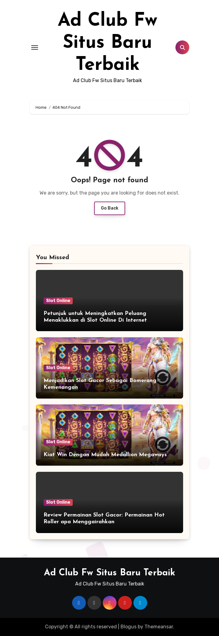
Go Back (109, 208)
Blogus (128, 627)
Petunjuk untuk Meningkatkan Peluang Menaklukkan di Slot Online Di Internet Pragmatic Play (95, 320)
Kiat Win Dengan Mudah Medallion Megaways (105, 455)
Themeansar (158, 627)
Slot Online (58, 300)
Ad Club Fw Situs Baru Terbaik (107, 43)
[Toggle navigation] (35, 47)
